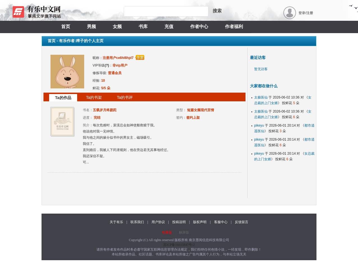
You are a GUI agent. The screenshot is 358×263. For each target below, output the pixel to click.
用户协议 (158, 222)
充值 (168, 26)
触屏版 (184, 232)
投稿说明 (179, 222)
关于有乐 (116, 222)
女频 (117, 26)
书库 (143, 26)
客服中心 (221, 222)
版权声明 (199, 222)
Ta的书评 (125, 97)
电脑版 (167, 232)
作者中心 (199, 26)
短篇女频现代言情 (200, 110)
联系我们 (137, 222)
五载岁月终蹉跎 (104, 110)
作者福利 (234, 26)
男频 (91, 26)
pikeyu (259, 125)
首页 (65, 26)
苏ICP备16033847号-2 (179, 245)
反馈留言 (241, 222)
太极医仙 (261, 97)
